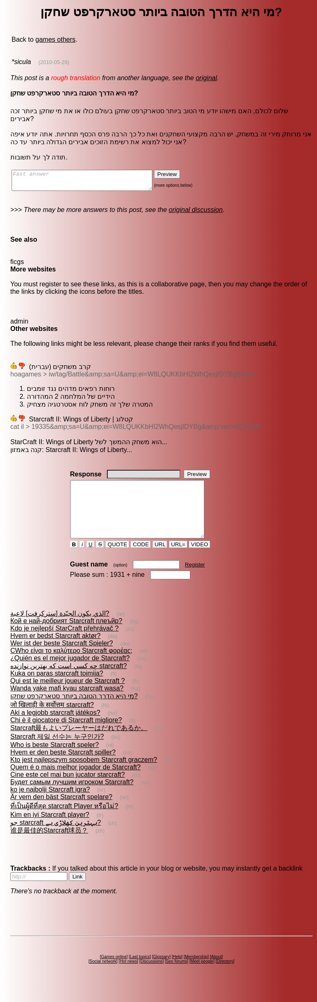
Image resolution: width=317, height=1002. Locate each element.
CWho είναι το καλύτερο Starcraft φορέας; (71, 665)
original (206, 77)
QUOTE (117, 559)
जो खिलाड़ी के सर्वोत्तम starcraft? (52, 719)
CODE (140, 559)
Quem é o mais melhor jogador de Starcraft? (75, 781)
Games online (114, 971)
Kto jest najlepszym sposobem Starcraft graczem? (83, 774)
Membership (196, 971)
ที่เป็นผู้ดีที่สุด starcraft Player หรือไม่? (64, 820)
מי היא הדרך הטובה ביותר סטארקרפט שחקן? (74, 710)
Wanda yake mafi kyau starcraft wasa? (66, 703)
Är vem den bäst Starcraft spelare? (61, 811)
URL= (178, 559)
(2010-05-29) (53, 62)
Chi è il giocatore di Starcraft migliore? (66, 734)
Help (177, 971)
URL (160, 559)
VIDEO (199, 559)
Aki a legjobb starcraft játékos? (55, 727)
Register (195, 579)
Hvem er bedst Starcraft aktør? (55, 650)
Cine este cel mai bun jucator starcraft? (67, 789)
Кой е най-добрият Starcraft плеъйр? (66, 635)
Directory (225, 976)
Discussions (151, 976)
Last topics (140, 971)
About (216, 971)
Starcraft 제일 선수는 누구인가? (57, 751)
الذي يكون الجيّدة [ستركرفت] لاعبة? (59, 628)
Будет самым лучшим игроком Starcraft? (71, 796)
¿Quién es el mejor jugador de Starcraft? (70, 672)
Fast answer (90, 182)
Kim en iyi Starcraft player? (49, 829)
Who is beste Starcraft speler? (54, 759)
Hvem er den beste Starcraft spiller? (63, 767)
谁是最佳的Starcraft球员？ (49, 845)
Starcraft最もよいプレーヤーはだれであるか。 (78, 742)
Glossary (161, 971)
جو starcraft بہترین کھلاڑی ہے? (55, 837)
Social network (103, 976)
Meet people (202, 976)
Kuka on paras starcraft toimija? (56, 688)
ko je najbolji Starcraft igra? (50, 804)
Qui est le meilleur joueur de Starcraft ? (67, 695)
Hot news (128, 976)
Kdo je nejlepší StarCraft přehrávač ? (64, 643)
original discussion (196, 213)
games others (55, 39)
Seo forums (176, 976)
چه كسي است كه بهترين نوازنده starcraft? (68, 680)
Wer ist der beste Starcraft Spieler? (61, 658)
